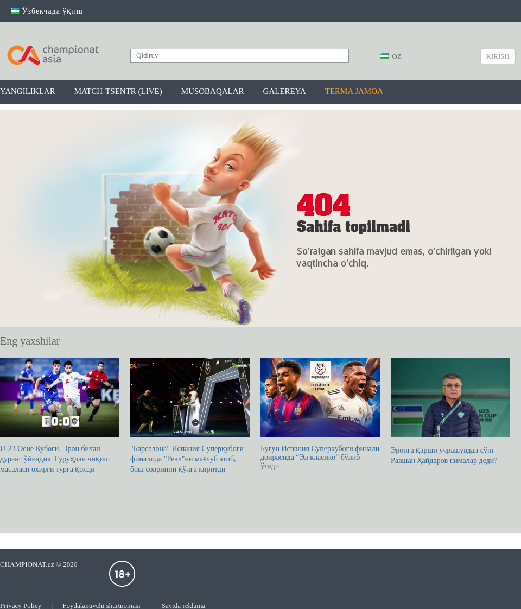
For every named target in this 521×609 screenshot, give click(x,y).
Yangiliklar (27, 91)
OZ (391, 56)
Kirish (498, 56)
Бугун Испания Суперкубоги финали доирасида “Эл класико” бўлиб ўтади (320, 414)
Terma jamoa (354, 91)
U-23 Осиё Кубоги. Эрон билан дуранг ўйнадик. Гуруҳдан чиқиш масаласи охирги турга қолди (59, 415)
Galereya (284, 91)
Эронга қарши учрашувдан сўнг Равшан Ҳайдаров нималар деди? (450, 411)
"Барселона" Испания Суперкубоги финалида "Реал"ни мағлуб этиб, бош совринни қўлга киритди (190, 415)
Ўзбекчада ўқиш (47, 11)
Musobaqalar (212, 91)
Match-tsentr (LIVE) (118, 91)
